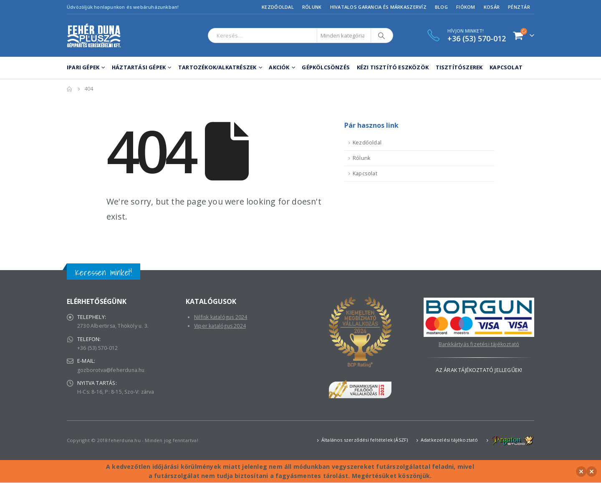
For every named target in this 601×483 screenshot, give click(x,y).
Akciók (279, 67)
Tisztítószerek (459, 67)
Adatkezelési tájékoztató (449, 440)
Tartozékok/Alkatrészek (217, 67)
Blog (441, 7)
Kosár (492, 7)
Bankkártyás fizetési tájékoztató (479, 344)
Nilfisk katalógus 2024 (221, 317)
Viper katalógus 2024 (220, 326)
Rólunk (312, 7)
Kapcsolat (506, 67)
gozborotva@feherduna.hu (112, 371)
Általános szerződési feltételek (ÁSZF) (364, 440)
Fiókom (465, 7)
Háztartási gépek (139, 67)
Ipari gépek (83, 67)
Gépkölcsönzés (326, 67)
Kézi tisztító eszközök (393, 67)
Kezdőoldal (278, 7)
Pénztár (519, 7)
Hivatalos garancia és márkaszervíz (378, 7)
